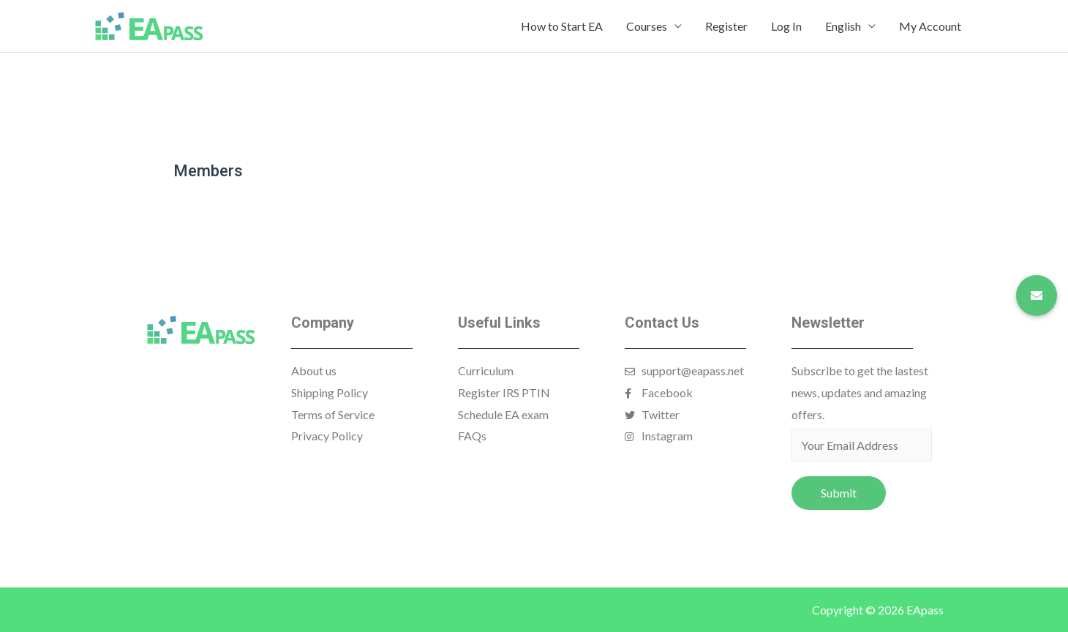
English (843, 26)
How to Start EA (562, 26)
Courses (646, 26)
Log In (786, 26)
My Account (930, 26)
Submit (839, 493)
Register (726, 26)
